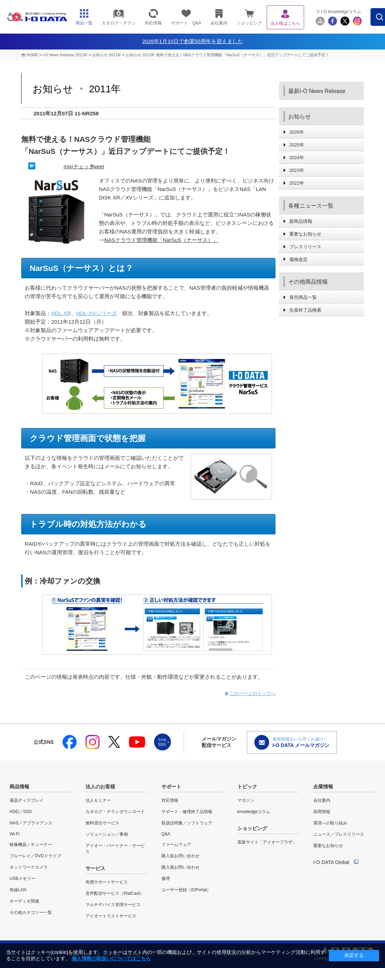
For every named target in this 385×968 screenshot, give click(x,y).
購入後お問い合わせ (180, 867)
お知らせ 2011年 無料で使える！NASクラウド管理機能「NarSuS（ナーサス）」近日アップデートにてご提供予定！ (227, 55)
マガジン (245, 800)
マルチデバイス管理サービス (113, 904)
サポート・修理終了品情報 (186, 811)
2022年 (296, 183)
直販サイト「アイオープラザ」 (267, 842)
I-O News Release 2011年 (65, 55)
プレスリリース (305, 246)
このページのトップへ (253, 693)
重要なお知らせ (305, 234)
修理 (165, 878)
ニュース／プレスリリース (338, 834)
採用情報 (321, 811)
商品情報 (19, 786)
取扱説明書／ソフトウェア (186, 823)
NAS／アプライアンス (31, 823)
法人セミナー (98, 800)
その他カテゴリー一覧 (31, 912)
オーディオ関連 (24, 901)
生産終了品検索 (305, 310)
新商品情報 (300, 221)
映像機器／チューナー (31, 844)
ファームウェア (176, 844)
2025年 (296, 144)
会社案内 (321, 800)
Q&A (165, 833)
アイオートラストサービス (110, 916)
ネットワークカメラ (29, 867)
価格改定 (298, 259)
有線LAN (18, 889)
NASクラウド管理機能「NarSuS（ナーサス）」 (161, 240)
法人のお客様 (100, 786)
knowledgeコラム (253, 811)
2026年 (296, 132)
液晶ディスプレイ (26, 800)
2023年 (296, 170)
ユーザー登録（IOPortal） (186, 889)
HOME (32, 55)
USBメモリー (22, 878)
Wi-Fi (14, 833)
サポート (171, 786)
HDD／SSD (21, 811)
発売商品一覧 (303, 297)
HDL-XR (61, 313)
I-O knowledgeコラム (341, 11)
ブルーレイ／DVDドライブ (35, 855)
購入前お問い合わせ (180, 855)
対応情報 (169, 800)
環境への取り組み (330, 823)
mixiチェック (79, 166)
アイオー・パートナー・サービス (115, 848)
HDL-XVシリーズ (96, 313)
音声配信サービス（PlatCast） (114, 893)
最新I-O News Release (316, 91)
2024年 (296, 157)
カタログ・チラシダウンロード (115, 811)
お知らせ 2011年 (107, 55)
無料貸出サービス (102, 823)
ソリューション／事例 (106, 834)
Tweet (97, 166)
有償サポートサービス (106, 882)
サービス (95, 868)
